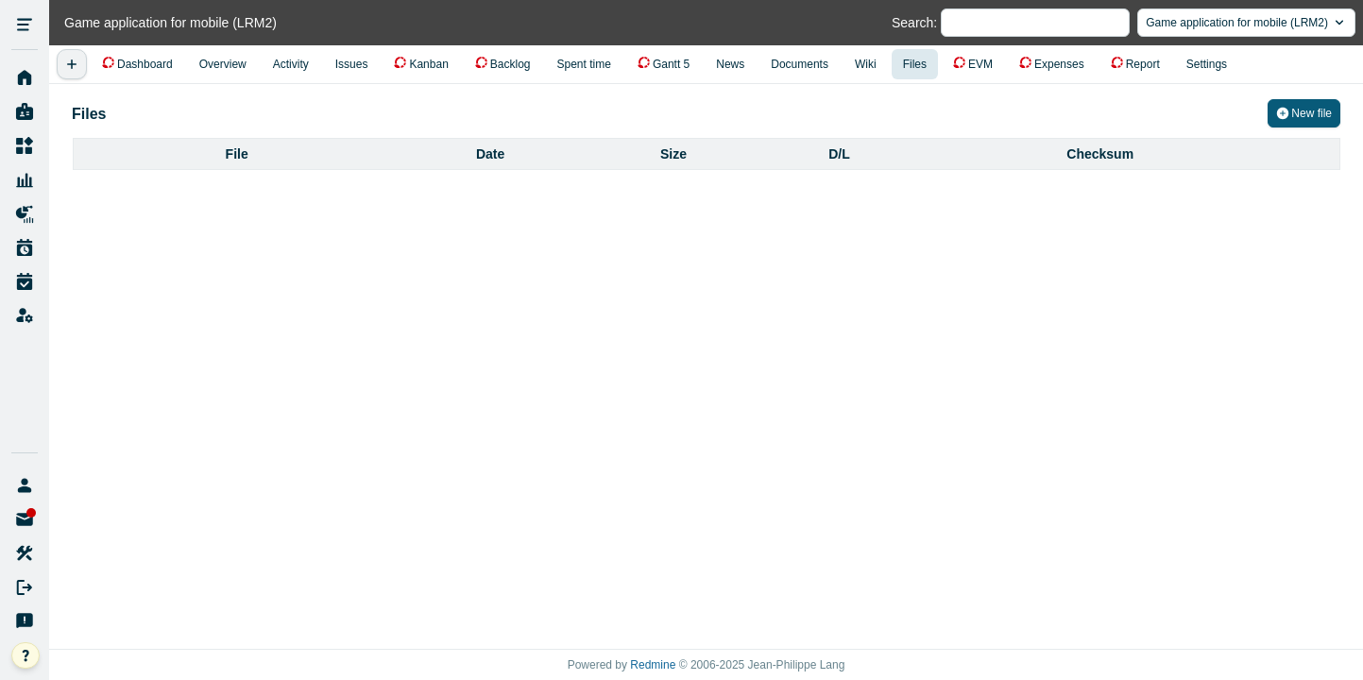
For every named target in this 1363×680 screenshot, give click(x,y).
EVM (980, 64)
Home (24, 78)
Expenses (1059, 64)
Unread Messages (24, 519)
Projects (24, 146)
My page (24, 112)
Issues (351, 64)
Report (1143, 64)
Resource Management (24, 180)
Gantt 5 (671, 64)
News (730, 64)
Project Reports (24, 214)
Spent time (584, 64)
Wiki (866, 64)
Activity (291, 64)
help (39, 656)
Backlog (510, 64)
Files (915, 64)
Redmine (652, 665)
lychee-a (24, 485)
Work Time (24, 282)
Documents (799, 64)
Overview (223, 64)
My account (24, 553)
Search (912, 22)
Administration (24, 316)
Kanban (428, 64)
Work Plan (24, 248)
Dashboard (145, 64)
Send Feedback (24, 621)
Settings (1206, 64)
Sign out (24, 587)
